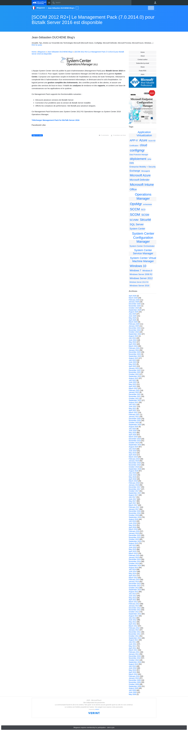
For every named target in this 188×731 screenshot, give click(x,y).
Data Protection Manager (138, 155)
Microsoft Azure (140, 175)
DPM (149, 159)
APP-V (134, 140)
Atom (142, 74)
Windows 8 (147, 271)
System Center (137, 228)
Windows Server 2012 (141, 278)
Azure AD (152, 141)
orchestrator (147, 204)
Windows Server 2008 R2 (141, 274)
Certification (133, 146)
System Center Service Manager (143, 252)
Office (133, 189)
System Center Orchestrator (142, 246)
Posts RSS (142, 71)
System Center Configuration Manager (143, 237)
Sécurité (145, 219)
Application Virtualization (144, 134)
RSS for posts (37, 45)
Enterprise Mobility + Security (143, 167)
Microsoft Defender (140, 179)
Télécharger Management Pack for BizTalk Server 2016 (55, 120)
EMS (132, 163)
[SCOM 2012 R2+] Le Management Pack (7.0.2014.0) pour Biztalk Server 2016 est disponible (93, 20)
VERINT (97, 709)
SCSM (145, 214)
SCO (143, 210)
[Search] (91, 2)
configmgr (137, 150)
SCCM (135, 209)
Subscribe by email (142, 63)
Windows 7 (135, 270)
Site (49, 2)
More (77, 7)
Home (143, 52)
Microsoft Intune (142, 184)
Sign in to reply (37, 135)
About (143, 56)
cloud (143, 145)
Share (143, 67)
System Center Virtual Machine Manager (143, 259)
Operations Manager (143, 196)
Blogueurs (42, 52)
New (150, 8)
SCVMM (134, 220)
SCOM (135, 214)
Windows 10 (138, 266)
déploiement (138, 158)
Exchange (135, 170)
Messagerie (145, 171)
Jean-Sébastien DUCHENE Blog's (60, 52)
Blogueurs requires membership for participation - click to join (94, 727)
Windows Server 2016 (139, 285)
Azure (143, 140)
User (155, 2)
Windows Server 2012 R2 (139, 282)
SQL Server (137, 224)
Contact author (143, 59)
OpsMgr (136, 204)
